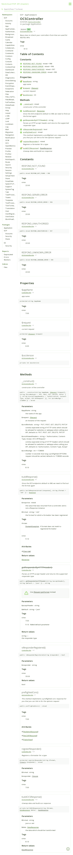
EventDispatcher (11, 86)
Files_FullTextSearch (13, 97)
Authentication (11, 32)
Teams (8, 197)
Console (8, 62)
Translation (10, 208)
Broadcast (9, 37)
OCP (5, 18)
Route (7, 162)
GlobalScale (9, 105)
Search (8, 165)
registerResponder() (31, 141)
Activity (8, 23)
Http (7, 110)
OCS (7, 143)
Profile (8, 151)
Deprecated (8, 254)
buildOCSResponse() (31, 148)
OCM (7, 140)
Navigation (9, 135)
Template (9, 200)
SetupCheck (10, 176)
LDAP (7, 119)
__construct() (28, 104)
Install (7, 113)
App (6, 26)
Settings (8, 173)
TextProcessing (11, 203)
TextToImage (10, 206)
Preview (8, 149)
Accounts (8, 21)
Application (8, 228)
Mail (7, 129)
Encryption (9, 83)
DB (6, 75)
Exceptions (9, 89)
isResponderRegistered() (32, 129)
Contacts (8, 64)
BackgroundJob (11, 34)
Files (7, 94)
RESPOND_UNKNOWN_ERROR (34, 72)
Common (8, 56)
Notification (10, 138)
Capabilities (10, 45)
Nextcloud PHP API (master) (15, 4)
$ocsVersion (28, 95)
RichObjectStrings (12, 159)
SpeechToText (11, 184)
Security (8, 168)
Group (7, 108)
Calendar (8, 42)
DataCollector (10, 72)
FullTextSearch (11, 102)
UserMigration (11, 214)
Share (7, 178)
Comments (9, 53)
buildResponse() (29, 111)
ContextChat (10, 67)
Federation (9, 91)
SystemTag (9, 189)
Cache (7, 40)
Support (8, 187)
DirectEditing (10, 81)
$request (26, 88)
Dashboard (9, 70)
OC (5, 243)
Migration (9, 132)
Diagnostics (10, 78)
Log (6, 127)
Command (9, 51)
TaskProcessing (11, 195)
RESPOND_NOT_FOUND (32, 64)
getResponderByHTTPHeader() (35, 120)
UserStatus (9, 216)
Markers (7, 260)
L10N (7, 116)
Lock (7, 121)
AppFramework (11, 29)
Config (8, 59)
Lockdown (9, 124)
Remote (8, 157)
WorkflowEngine (11, 219)
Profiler (8, 154)
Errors (6, 257)
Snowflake (9, 181)
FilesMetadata (10, 100)
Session (8, 170)
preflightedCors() (30, 132)
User (7, 211)
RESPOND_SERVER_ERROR (33, 66)
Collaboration (10, 48)
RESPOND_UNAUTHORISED (33, 69)
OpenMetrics (10, 146)
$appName (27, 81)
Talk (7, 192)
